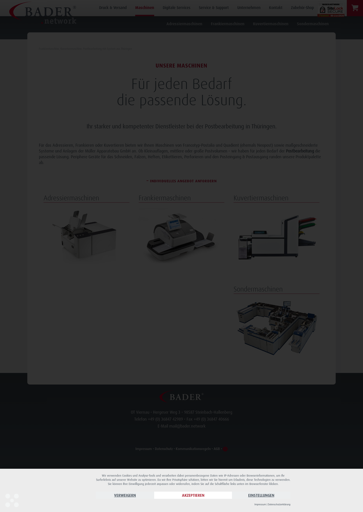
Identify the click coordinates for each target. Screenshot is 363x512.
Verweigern (125, 495)
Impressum (260, 504)
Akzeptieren (193, 495)
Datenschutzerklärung (279, 504)
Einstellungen (261, 495)
